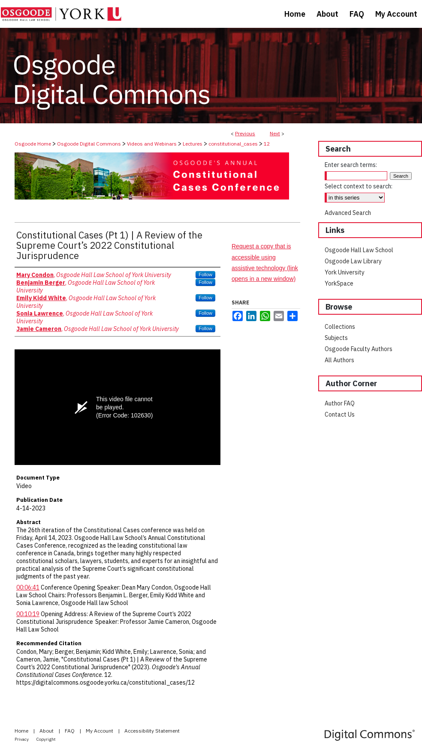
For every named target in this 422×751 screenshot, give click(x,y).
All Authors (339, 360)
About (47, 730)
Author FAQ (340, 403)
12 (267, 143)
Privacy (22, 739)
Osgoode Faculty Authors (358, 349)
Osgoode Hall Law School (359, 250)
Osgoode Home (33, 143)
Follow (205, 274)
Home (22, 730)
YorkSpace (339, 283)
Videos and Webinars (152, 143)
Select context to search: (358, 186)
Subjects (336, 338)
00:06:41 (27, 587)
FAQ (70, 730)
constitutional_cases (233, 143)
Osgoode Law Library (353, 261)
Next (275, 133)
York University (345, 272)
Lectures (192, 143)
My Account (100, 730)
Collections (340, 327)
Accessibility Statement (152, 730)
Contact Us (340, 414)
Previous (245, 133)
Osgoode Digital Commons (89, 143)
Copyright (46, 739)
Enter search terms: (351, 165)
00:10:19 (27, 614)
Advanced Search (348, 213)
